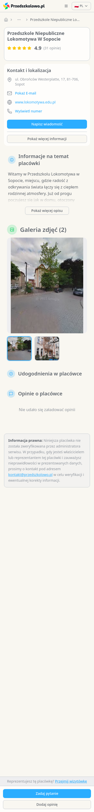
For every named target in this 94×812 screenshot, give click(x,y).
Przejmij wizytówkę (71, 781)
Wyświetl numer (28, 111)
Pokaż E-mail (25, 93)
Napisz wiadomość (46, 124)
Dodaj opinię (46, 804)
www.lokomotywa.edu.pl (35, 102)
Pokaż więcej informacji (46, 138)
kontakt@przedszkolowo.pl (30, 474)
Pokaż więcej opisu (47, 210)
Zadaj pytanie (47, 793)
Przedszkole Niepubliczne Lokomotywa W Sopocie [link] (55, 19)
